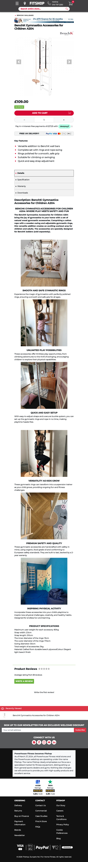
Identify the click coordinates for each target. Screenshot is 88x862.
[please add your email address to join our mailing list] (38, 730)
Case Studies (41, 816)
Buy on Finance (21, 816)
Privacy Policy (62, 824)
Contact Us (40, 805)
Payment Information (19, 823)
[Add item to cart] (44, 113)
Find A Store (41, 821)
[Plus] (64, 119)
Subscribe (80, 730)
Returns (18, 811)
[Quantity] (44, 119)
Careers (59, 811)
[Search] (43, 9)
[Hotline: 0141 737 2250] (55, 3)
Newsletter (19, 835)
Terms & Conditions (61, 817)
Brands (17, 830)
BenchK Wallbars (25, 15)
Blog (58, 838)
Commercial (41, 811)
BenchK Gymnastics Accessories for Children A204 (36, 715)
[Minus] (24, 119)
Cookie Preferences (61, 831)
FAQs (37, 827)
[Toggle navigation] (17, 3)
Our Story (60, 805)
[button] (18, 62)
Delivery (18, 805)
